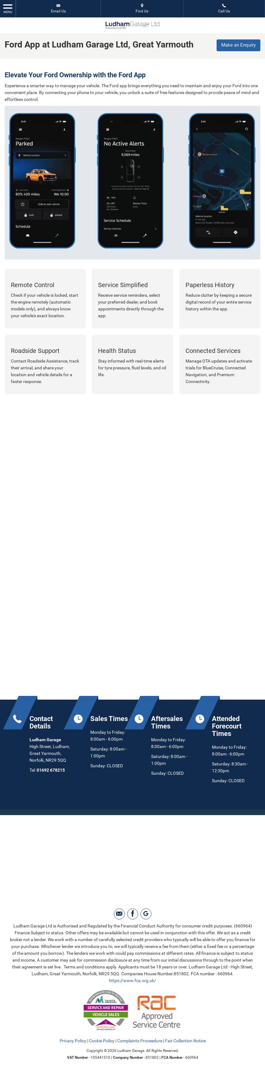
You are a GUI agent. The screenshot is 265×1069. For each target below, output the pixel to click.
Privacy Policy (73, 1039)
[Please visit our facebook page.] (132, 913)
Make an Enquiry (237, 45)
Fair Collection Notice (185, 1039)
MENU (7, 8)
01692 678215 (51, 769)
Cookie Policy (102, 1039)
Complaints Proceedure (139, 1039)
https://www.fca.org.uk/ (132, 979)
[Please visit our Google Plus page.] (146, 913)
